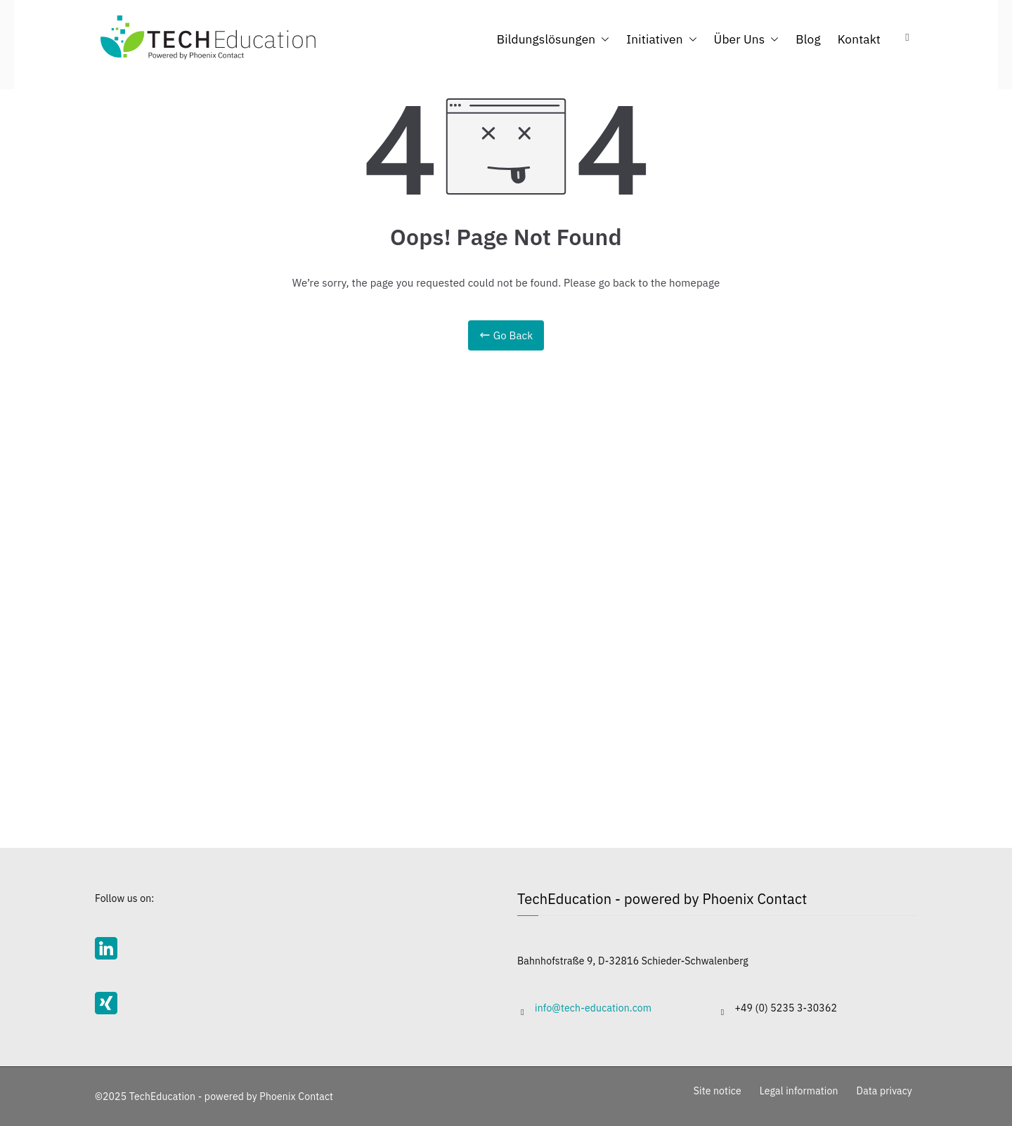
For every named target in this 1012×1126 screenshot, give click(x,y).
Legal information (799, 1091)
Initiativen (661, 39)
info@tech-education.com (593, 1008)
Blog (808, 39)
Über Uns (746, 39)
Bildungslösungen (553, 39)
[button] (602, 39)
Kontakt (859, 39)
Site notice (717, 1091)
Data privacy (884, 1091)
